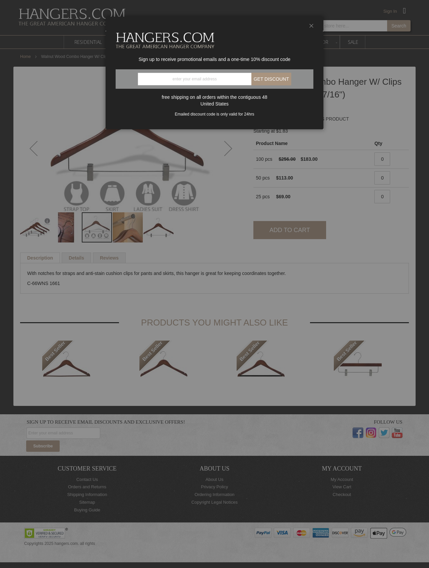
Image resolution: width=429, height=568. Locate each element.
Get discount (271, 79)
